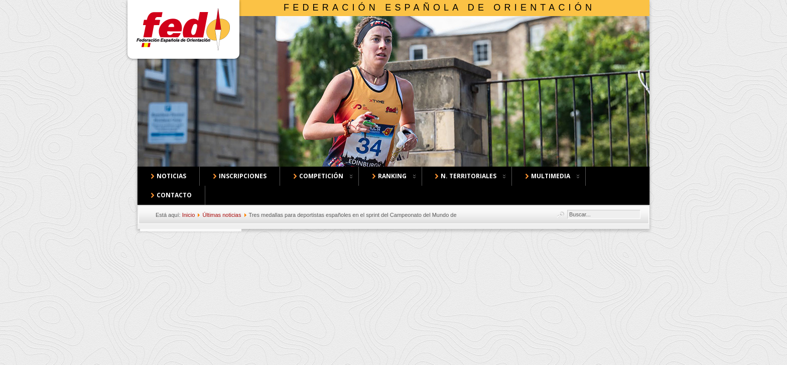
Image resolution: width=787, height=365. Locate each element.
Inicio (188, 215)
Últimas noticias (221, 215)
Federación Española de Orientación (439, 8)
